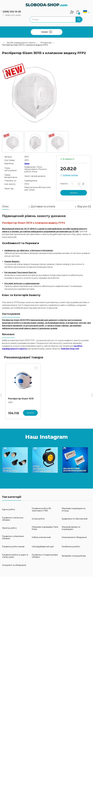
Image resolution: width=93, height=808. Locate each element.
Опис (5, 206)
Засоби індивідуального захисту (21, 42)
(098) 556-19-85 (12, 11)
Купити (73, 192)
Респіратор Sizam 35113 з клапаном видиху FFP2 (25, 45)
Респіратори (46, 42)
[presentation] (1, 395)
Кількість (64, 184)
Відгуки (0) (84, 206)
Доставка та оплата (43, 206)
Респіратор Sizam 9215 (20, 398)
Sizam (26, 163)
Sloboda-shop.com (70, 349)
